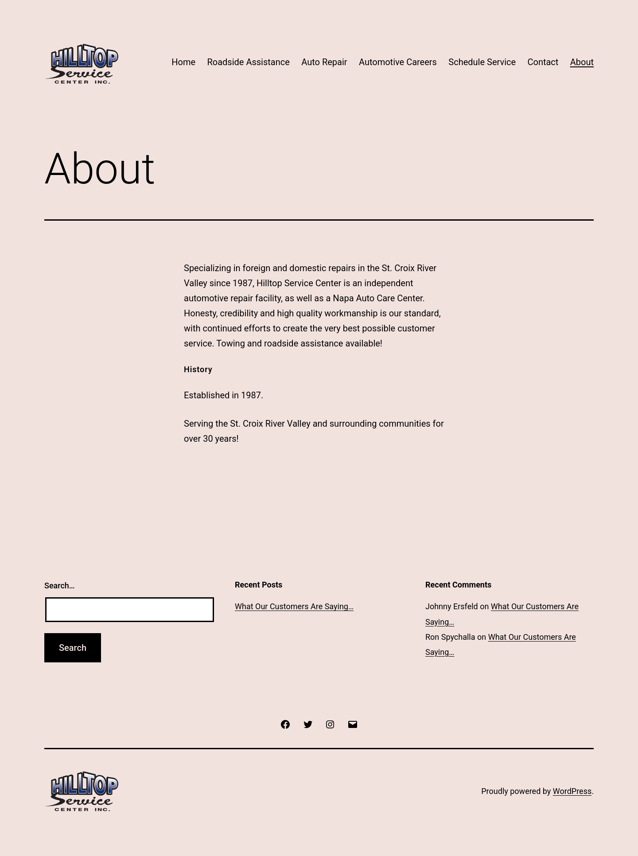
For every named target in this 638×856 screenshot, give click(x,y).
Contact (542, 62)
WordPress (572, 791)
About (582, 62)
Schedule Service (482, 62)
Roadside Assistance (248, 62)
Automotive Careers (398, 62)
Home (183, 62)
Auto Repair (324, 62)
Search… (59, 585)
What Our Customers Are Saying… (294, 606)
